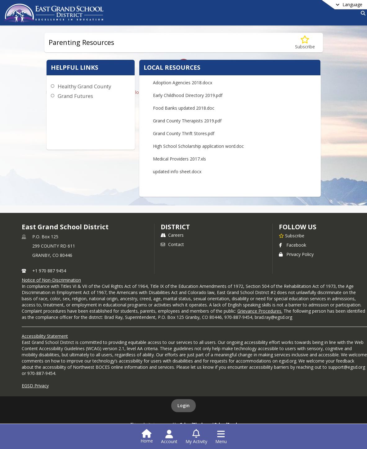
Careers (172, 235)
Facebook (292, 245)
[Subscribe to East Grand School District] (291, 235)
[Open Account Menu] (169, 437)
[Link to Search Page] (361, 13)
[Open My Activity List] (196, 437)
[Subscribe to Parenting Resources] (305, 42)
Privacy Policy (296, 254)
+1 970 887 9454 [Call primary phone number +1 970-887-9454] (49, 271)
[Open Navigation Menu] (221, 437)
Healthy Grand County (84, 86)
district (175, 226)
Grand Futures (75, 95)
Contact (172, 244)
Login (183, 405)
